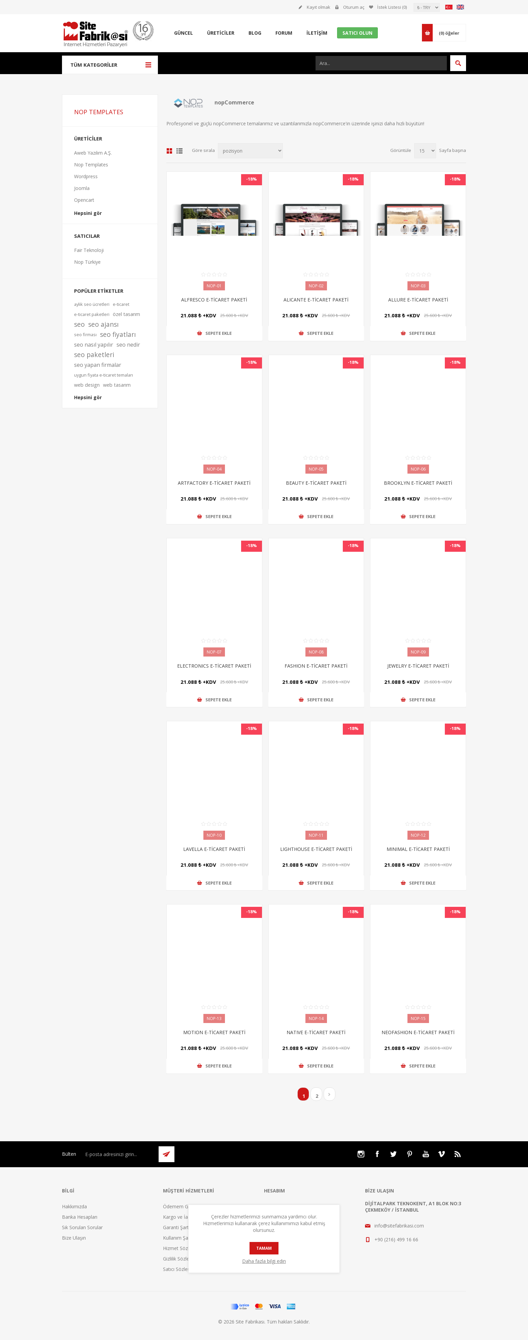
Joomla (82, 188)
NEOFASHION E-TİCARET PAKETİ (418, 1032)
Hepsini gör (88, 213)
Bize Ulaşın (74, 1238)
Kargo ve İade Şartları (186, 1217)
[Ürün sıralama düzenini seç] (250, 150)
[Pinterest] (409, 1154)
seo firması (85, 334)
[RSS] (458, 1154)
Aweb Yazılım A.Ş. (93, 153)
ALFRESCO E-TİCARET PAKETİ (214, 299)
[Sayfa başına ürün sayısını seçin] (425, 150)
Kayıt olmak (318, 7)
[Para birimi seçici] (427, 7)
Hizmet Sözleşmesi (183, 1248)
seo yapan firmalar (97, 365)
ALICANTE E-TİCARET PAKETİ (316, 299)
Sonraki (329, 1094)
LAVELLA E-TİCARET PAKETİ (214, 849)
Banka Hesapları (79, 1217)
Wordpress (86, 176)
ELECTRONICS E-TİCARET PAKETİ (214, 665)
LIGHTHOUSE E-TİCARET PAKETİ (316, 849)
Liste (179, 151)
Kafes (169, 151)
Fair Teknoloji (89, 250)
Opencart (84, 200)
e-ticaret (121, 304)
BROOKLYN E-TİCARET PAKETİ (418, 482)
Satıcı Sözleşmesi (181, 1269)
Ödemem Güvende (183, 1206)
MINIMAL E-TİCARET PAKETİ (418, 849)
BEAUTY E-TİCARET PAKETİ (316, 482)
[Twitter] (393, 1154)
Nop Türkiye (87, 262)
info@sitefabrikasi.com (399, 1225)
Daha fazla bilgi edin (264, 1261)
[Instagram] (361, 1154)
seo (79, 324)
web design (87, 385)
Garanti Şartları (179, 1227)
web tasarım (117, 385)
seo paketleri (94, 354)
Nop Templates (91, 164)
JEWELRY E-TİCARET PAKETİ (418, 665)
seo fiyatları (118, 334)
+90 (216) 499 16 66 (396, 1239)
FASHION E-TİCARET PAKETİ (316, 665)
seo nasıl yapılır (93, 344)
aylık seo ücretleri (91, 304)
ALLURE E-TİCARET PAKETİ (418, 299)
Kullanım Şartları (180, 1238)
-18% (251, 179)
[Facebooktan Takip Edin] (377, 1154)
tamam (264, 1248)
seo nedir (128, 344)
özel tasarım (126, 314)
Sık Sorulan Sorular (82, 1227)
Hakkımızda (74, 1206)
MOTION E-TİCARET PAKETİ (214, 1032)
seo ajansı (103, 324)
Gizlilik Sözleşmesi (182, 1258)
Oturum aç (353, 7)
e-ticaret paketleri (91, 314)
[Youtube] (425, 1154)
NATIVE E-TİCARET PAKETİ (316, 1032)
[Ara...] (381, 63)
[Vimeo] (441, 1154)
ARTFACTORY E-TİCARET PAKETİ (214, 482)
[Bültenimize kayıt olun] (118, 1154)
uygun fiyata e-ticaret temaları (103, 375)
